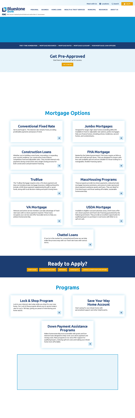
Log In (127, 4)
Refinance (62, 270)
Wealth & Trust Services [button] (74, 9)
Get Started (67, 64)
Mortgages (29, 270)
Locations (104, 4)
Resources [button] (103, 9)
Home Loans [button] (56, 9)
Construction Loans (46, 270)
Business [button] (45, 9)
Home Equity (74, 270)
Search (115, 4)
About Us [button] (114, 9)
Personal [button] (35, 9)
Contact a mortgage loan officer (97, 270)
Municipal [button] (92, 9)
